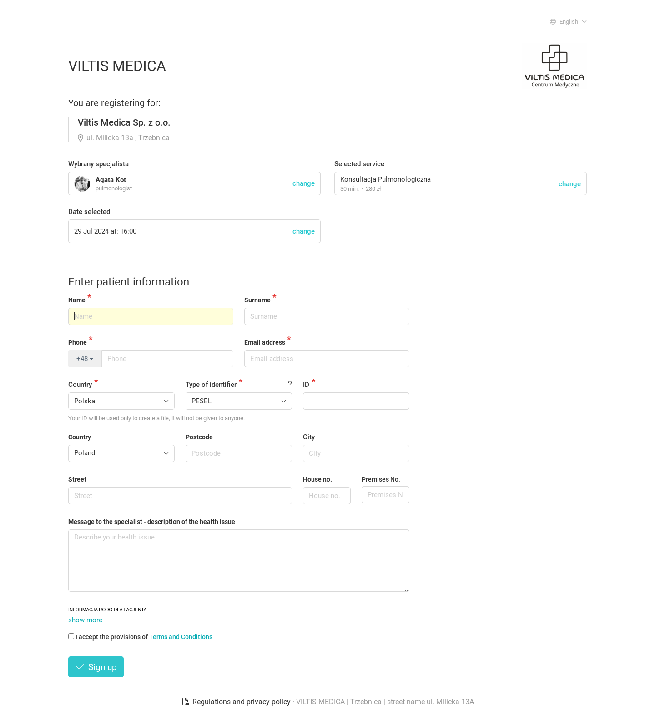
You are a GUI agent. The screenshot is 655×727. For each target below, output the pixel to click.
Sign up (96, 667)
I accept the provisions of (140, 637)
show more (85, 620)
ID (306, 385)
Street (77, 479)
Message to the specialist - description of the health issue (151, 521)
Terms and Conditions (180, 637)
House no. (317, 479)
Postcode (199, 437)
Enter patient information (128, 281)
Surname (257, 300)
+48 (84, 359)
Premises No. (381, 479)
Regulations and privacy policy (236, 701)
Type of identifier (211, 385)
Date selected (89, 212)
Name (77, 300)
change (570, 184)
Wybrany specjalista (98, 164)
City (309, 437)
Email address (264, 342)
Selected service (359, 164)
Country (80, 385)
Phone (77, 342)
